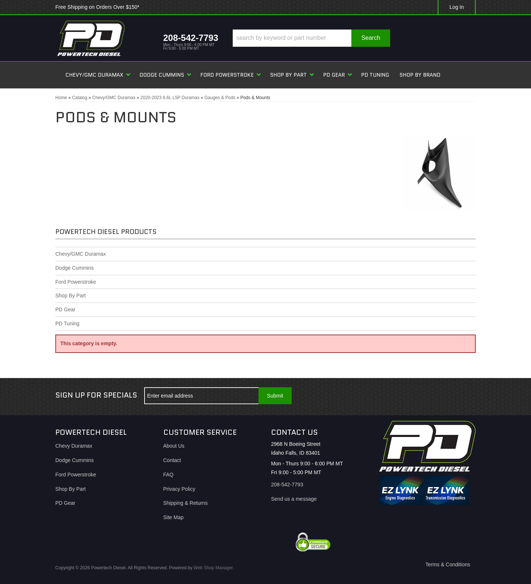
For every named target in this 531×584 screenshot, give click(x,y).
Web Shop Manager (213, 567)
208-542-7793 (287, 484)
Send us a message (294, 499)
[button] (311, 38)
